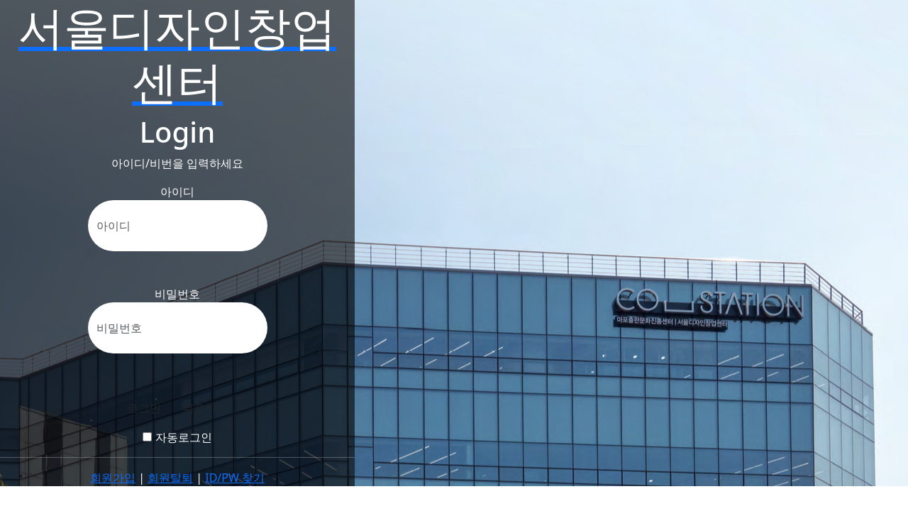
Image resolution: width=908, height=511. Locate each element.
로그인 (144, 408)
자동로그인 (177, 437)
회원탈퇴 (170, 477)
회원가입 (112, 477)
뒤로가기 (205, 408)
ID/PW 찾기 (235, 477)
